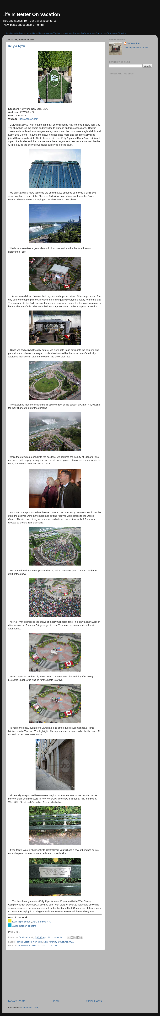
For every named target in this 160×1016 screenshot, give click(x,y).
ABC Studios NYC (42, 921)
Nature (67, 33)
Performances (87, 33)
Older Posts (94, 1001)
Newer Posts (16, 1001)
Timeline (122, 33)
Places (76, 33)
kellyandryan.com (29, 119)
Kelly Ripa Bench (21, 921)
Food (21, 33)
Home (56, 1001)
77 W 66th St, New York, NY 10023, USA (37, 945)
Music (60, 33)
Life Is (31, 14)
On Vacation (133, 43)
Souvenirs (100, 33)
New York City (50, 942)
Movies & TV (50, 33)
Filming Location (24, 942)
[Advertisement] (55, 974)
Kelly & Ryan (16, 46)
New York (37, 942)
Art (7, 33)
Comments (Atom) (30, 1007)
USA (71, 942)
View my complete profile (136, 47)
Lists (34, 33)
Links (28, 33)
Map (40, 33)
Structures (112, 33)
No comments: (55, 937)
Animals (14, 33)
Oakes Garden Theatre (23, 926)
